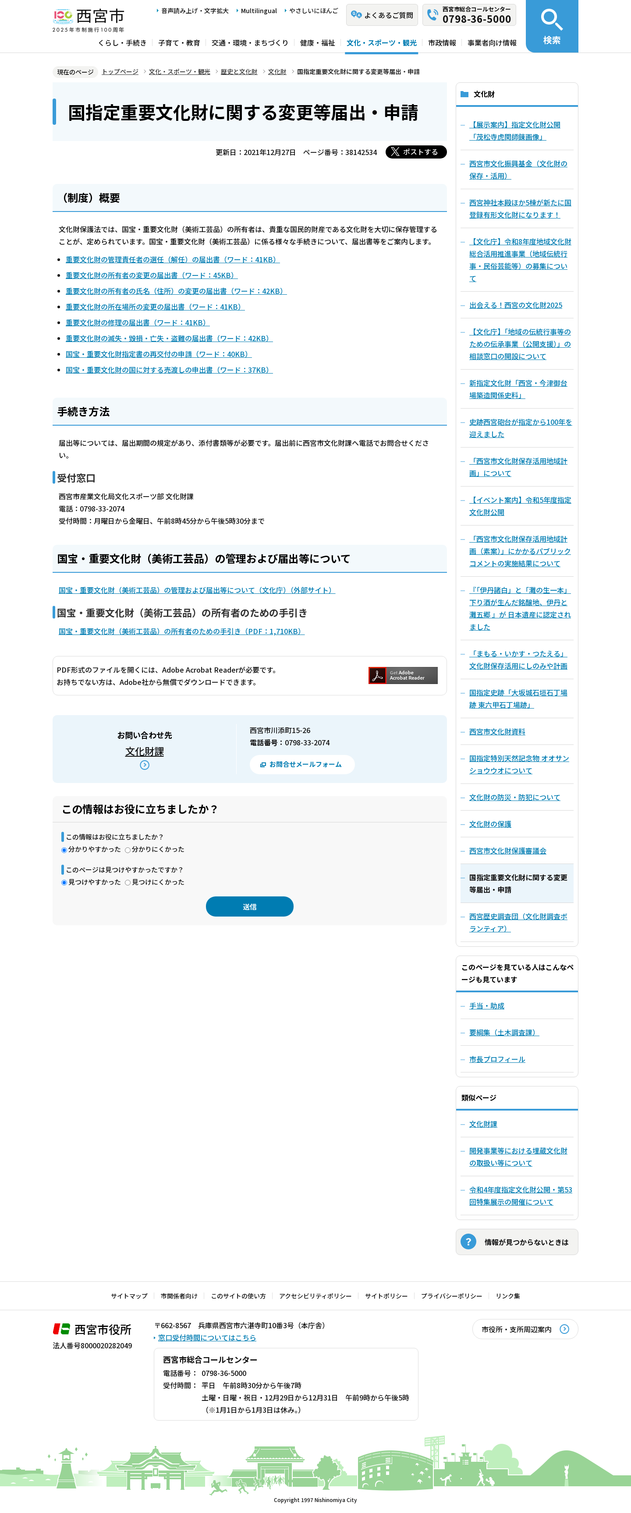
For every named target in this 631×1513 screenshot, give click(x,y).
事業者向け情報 (492, 42)
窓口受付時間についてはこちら (207, 1337)
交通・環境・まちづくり (250, 42)
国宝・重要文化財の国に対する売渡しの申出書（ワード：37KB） (169, 369)
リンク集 (508, 1295)
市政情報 (442, 42)
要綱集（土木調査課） (504, 1032)
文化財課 (144, 751)
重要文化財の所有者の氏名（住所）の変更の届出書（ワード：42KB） (176, 291)
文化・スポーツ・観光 (382, 42)
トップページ (120, 71)
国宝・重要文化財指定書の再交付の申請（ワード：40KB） (159, 354)
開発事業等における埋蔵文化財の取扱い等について (518, 1156)
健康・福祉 (317, 42)
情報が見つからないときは (527, 1242)
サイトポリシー (386, 1295)
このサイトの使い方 (238, 1295)
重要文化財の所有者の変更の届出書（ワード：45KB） (152, 275)
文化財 (277, 71)
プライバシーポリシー (451, 1295)
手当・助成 (486, 1005)
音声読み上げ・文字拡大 (195, 10)
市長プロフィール (497, 1059)
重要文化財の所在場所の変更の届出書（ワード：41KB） (155, 306)
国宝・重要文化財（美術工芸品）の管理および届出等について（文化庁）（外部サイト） (197, 590)
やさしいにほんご (313, 10)
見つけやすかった (94, 881)
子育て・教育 (179, 42)
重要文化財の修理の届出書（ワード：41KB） (138, 322)
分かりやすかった (94, 848)
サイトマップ (129, 1295)
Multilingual (259, 10)
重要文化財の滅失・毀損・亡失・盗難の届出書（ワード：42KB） (169, 338)
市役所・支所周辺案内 (517, 1329)
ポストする (420, 151)
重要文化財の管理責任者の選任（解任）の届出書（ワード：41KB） (173, 259)
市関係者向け (179, 1295)
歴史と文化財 (239, 71)
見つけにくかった (158, 881)
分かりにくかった (158, 848)
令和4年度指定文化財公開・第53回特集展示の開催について (520, 1195)
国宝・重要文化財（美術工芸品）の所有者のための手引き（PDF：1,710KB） (182, 631)
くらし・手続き (122, 42)
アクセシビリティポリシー (315, 1295)
